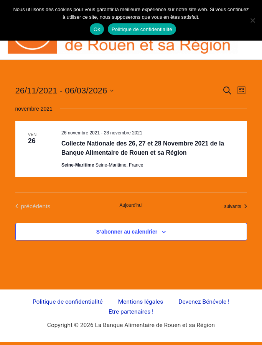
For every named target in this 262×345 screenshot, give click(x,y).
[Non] (252, 20)
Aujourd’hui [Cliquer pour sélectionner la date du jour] (130, 205)
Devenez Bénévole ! (203, 301)
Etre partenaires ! (131, 311)
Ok (97, 29)
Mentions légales (140, 301)
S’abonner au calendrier (127, 232)
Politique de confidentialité (68, 301)
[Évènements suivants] (235, 206)
